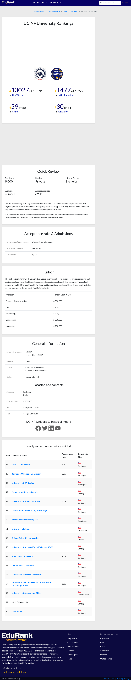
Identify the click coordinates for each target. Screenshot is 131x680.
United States (106, 658)
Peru (102, 642)
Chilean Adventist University (25, 538)
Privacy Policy (123, 678)
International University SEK (25, 519)
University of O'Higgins (23, 483)
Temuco (70, 650)
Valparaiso (72, 638)
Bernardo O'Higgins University (26, 474)
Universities (39, 11)
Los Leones (17, 611)
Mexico (103, 654)
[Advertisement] (24, 46)
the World (18, 95)
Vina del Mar (73, 646)
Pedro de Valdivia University (25, 492)
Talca (69, 658)
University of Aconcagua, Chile (26, 593)
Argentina (104, 638)
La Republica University (23, 565)
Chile (65, 11)
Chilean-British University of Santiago (29, 510)
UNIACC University (21, 464)
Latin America (54, 11)
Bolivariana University (22, 556)
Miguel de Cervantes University (26, 574)
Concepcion (72, 642)
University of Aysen (21, 529)
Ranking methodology (14, 671)
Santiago (74, 11)
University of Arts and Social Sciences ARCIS (32, 547)
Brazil (102, 646)
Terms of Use (108, 678)
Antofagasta (72, 654)
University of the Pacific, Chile (26, 501)
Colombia (104, 650)
